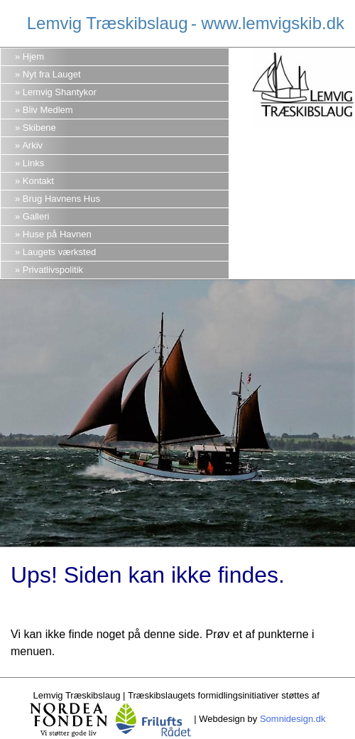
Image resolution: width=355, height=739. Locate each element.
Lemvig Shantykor (60, 92)
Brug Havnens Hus (61, 198)
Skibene (39, 127)
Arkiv (32, 145)
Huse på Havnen (57, 234)
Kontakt (38, 181)
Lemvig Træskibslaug (107, 23)
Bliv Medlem (48, 109)
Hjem (33, 56)
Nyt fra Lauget (52, 74)
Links (33, 163)
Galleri (36, 216)
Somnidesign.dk (293, 718)
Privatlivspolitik (53, 269)
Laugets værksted (59, 252)
